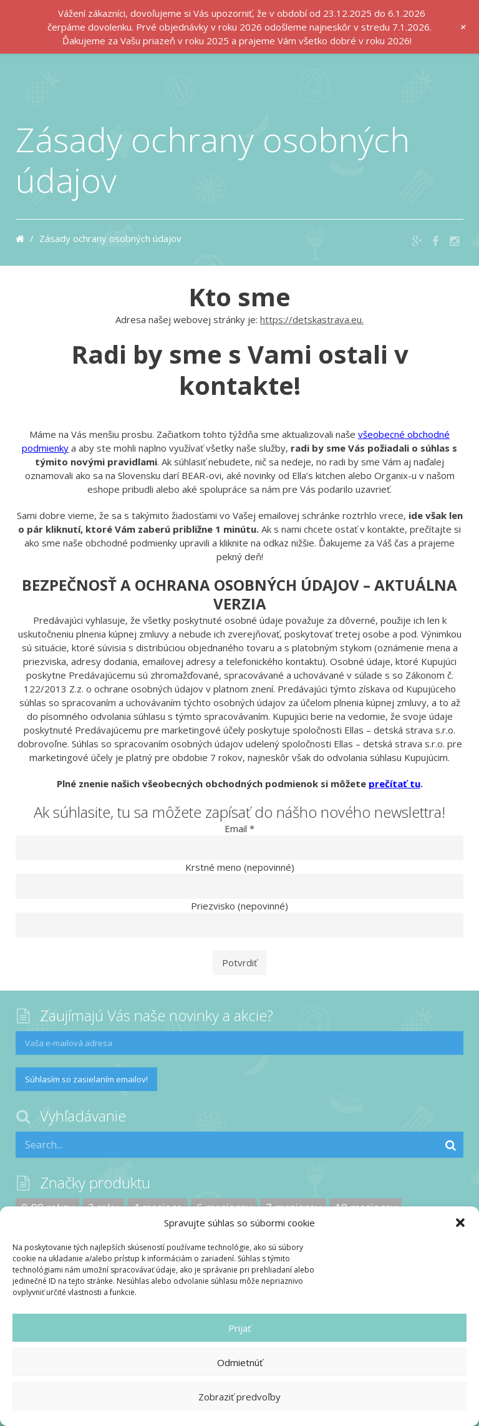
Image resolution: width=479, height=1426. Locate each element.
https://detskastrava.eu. (312, 319)
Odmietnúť (240, 1362)
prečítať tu (394, 783)
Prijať (239, 1328)
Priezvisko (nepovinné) (239, 906)
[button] (460, 1222)
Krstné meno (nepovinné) (239, 867)
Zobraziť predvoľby (239, 1396)
